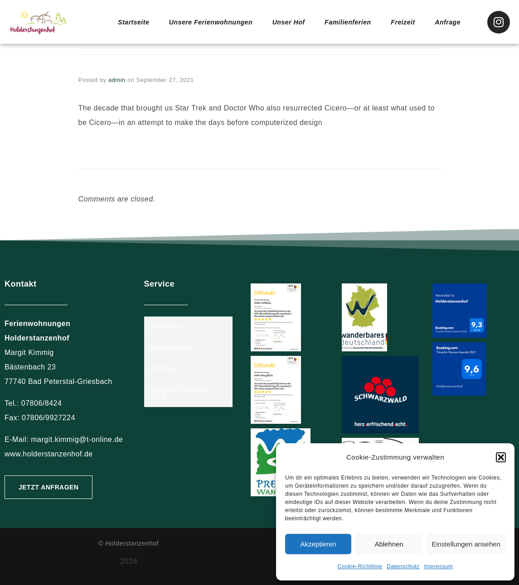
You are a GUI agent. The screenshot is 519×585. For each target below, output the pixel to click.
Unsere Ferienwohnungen (205, 22)
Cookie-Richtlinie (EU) (180, 392)
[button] (500, 457)
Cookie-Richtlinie (360, 566)
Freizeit (403, 22)
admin (117, 80)
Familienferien (347, 22)
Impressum (438, 566)
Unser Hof (286, 22)
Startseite (123, 22)
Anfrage (447, 22)
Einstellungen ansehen (466, 544)
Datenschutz (403, 566)
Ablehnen (388, 544)
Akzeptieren (318, 544)
